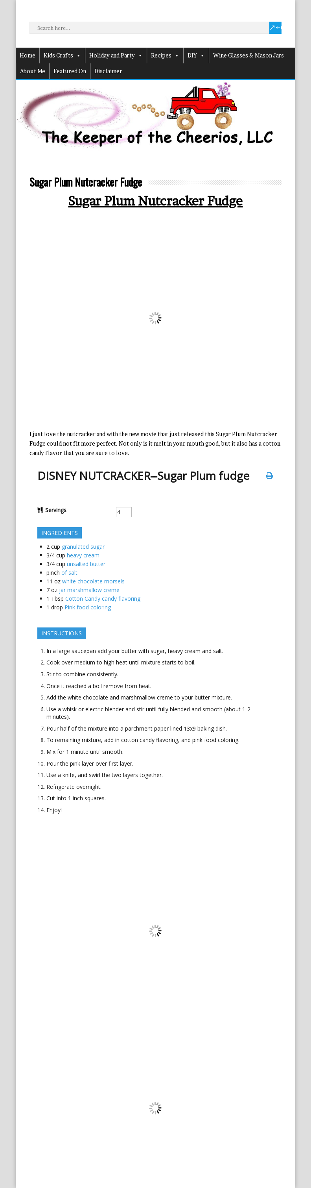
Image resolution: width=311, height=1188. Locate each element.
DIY (196, 55)
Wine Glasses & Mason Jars (248, 55)
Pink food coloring (87, 607)
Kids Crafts (62, 55)
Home (27, 55)
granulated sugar (83, 546)
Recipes (165, 55)
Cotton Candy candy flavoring (102, 598)
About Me (32, 71)
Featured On (69, 71)
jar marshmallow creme (89, 590)
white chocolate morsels (93, 581)
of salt (69, 572)
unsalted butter (86, 564)
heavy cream (83, 555)
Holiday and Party (116, 55)
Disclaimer (108, 71)
